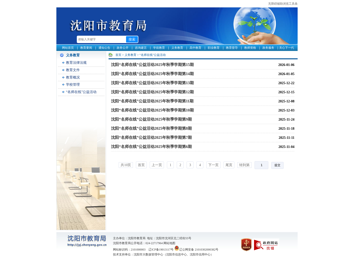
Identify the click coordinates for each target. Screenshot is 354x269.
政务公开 (123, 47)
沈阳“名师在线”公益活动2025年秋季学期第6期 (151, 146)
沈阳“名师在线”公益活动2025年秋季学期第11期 (152, 101)
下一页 (213, 165)
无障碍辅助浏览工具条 (283, 3)
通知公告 (104, 47)
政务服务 (268, 47)
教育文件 (73, 70)
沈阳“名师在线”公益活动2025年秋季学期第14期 (152, 74)
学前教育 (159, 47)
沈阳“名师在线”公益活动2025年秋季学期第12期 (152, 92)
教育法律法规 (76, 62)
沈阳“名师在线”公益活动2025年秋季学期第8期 (151, 128)
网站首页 (68, 47)
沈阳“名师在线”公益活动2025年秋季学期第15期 (152, 65)
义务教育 (177, 47)
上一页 (157, 165)
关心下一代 (286, 47)
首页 (118, 55)
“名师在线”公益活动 (81, 92)
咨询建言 (141, 47)
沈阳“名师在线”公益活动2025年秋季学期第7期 (151, 137)
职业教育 (214, 47)
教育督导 (232, 47)
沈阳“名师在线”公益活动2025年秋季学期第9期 (151, 119)
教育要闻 (86, 47)
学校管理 (73, 84)
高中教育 (195, 47)
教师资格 (250, 47)
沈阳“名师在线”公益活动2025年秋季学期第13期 (152, 83)
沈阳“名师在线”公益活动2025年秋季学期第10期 (152, 110)
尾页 (228, 165)
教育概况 (73, 77)
